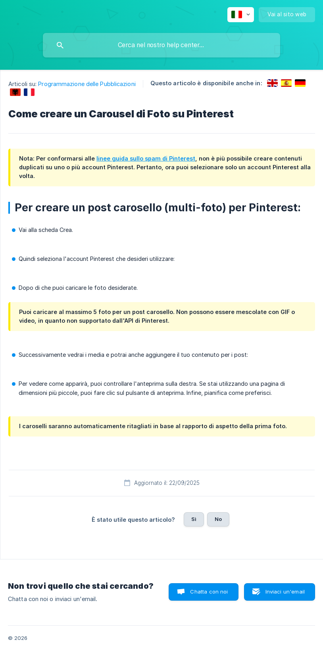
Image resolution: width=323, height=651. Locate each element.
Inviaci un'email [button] (285, 591)
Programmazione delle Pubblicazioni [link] (86, 83)
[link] (272, 83)
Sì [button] (193, 519)
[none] (240, 14)
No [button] (218, 519)
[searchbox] (161, 45)
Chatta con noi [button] (209, 591)
